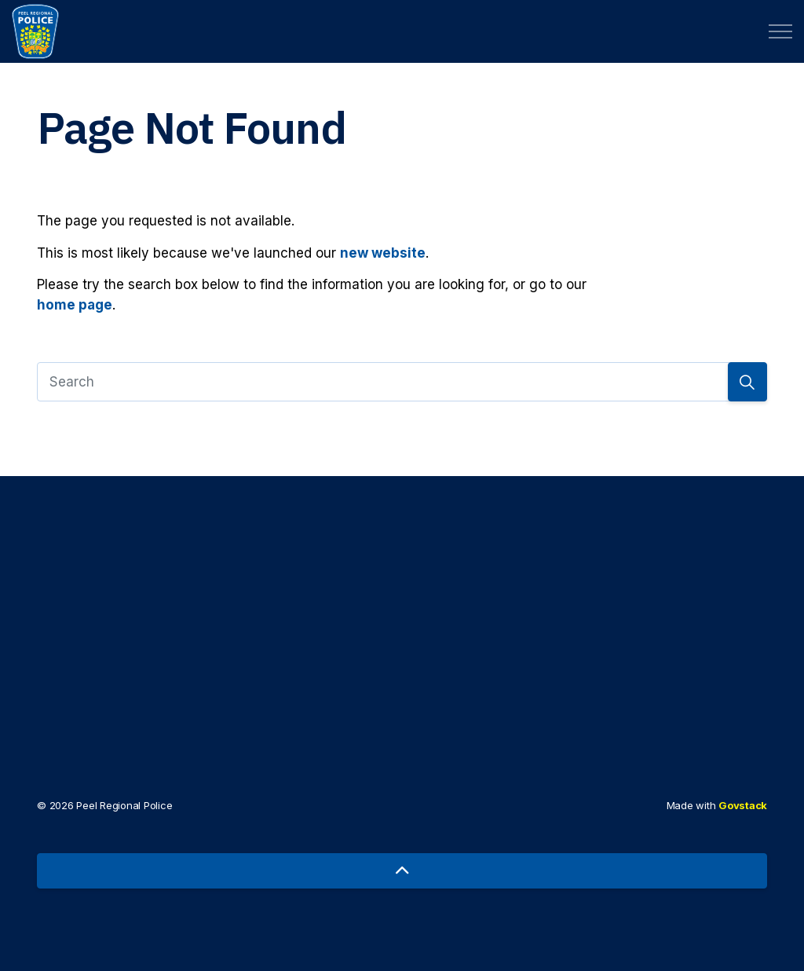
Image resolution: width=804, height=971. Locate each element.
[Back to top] (402, 871)
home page (74, 305)
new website (383, 253)
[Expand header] (780, 31)
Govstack (742, 805)
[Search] (402, 381)
